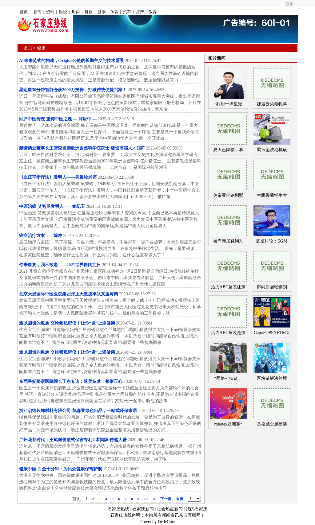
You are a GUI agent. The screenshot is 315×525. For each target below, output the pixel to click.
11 (154, 499)
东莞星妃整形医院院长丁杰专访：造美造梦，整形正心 (70, 381)
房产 (140, 12)
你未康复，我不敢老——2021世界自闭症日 (60, 264)
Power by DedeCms (157, 521)
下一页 (165, 499)
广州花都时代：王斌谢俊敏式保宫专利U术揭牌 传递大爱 (73, 440)
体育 (114, 12)
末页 (179, 499)
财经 (63, 12)
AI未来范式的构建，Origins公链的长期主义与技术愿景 (71, 60)
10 (146, 499)
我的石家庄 (196, 509)
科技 (89, 12)
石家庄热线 (118, 509)
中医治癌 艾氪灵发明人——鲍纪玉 (52, 206)
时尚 (76, 12)
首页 (289, 4)
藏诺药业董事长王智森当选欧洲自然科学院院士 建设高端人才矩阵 (82, 148)
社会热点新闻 (170, 509)
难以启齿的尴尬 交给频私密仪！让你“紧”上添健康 (67, 323)
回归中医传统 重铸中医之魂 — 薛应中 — (58, 119)
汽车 (127, 12)
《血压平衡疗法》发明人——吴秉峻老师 (58, 177)
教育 (153, 12)
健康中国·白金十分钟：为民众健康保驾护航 (60, 469)
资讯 (50, 12)
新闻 (38, 12)
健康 (102, 12)
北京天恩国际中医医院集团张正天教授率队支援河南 (68, 294)
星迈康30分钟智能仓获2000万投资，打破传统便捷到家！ (73, 90)
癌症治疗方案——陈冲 (40, 235)
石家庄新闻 (143, 509)
